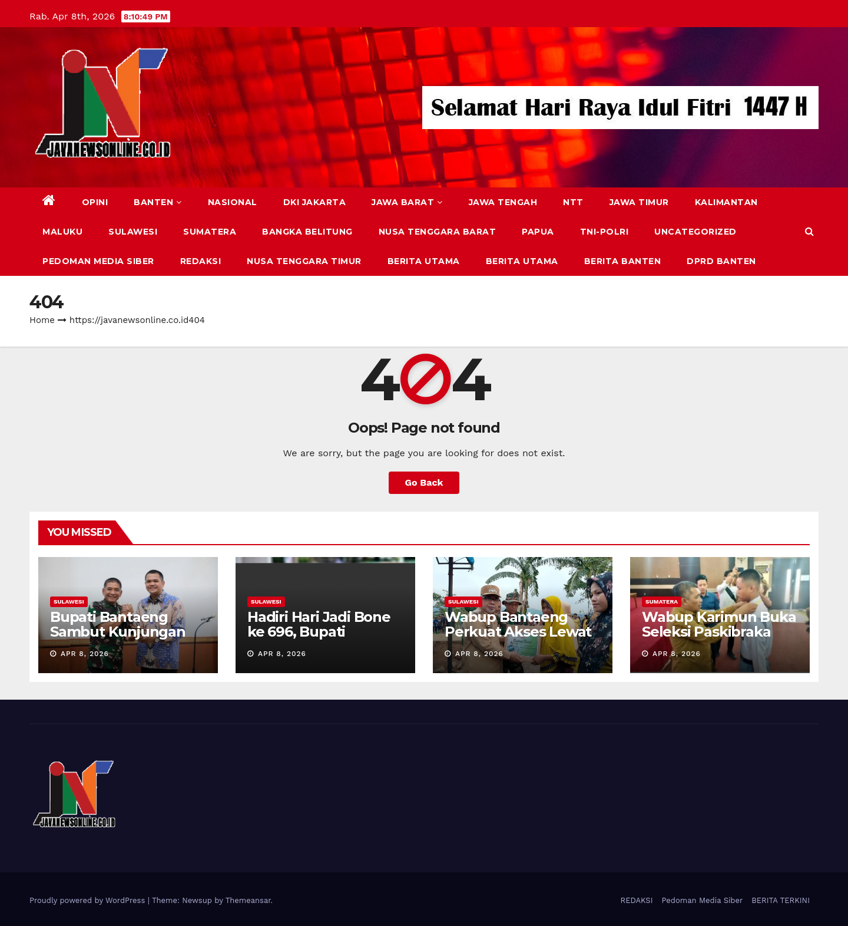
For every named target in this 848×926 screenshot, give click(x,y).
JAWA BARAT (407, 202)
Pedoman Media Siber (98, 261)
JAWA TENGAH (503, 202)
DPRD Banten (721, 261)
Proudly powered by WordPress (88, 900)
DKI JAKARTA (314, 202)
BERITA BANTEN (622, 261)
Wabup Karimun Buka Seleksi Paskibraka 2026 (719, 631)
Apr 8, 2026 (85, 654)
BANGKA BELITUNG (307, 231)
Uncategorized (695, 231)
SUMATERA (209, 231)
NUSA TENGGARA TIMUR (304, 261)
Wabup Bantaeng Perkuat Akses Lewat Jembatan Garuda (518, 631)
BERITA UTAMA (423, 261)
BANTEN (158, 202)
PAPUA (538, 231)
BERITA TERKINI (780, 900)
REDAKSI (200, 261)
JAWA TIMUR (639, 202)
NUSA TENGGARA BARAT (437, 231)
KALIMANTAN (726, 202)
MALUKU (62, 231)
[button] (809, 231)
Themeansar (248, 900)
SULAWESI (132, 231)
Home (42, 320)
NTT (573, 202)
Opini (95, 202)
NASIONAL (232, 202)
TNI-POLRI (604, 231)
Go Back (424, 482)
